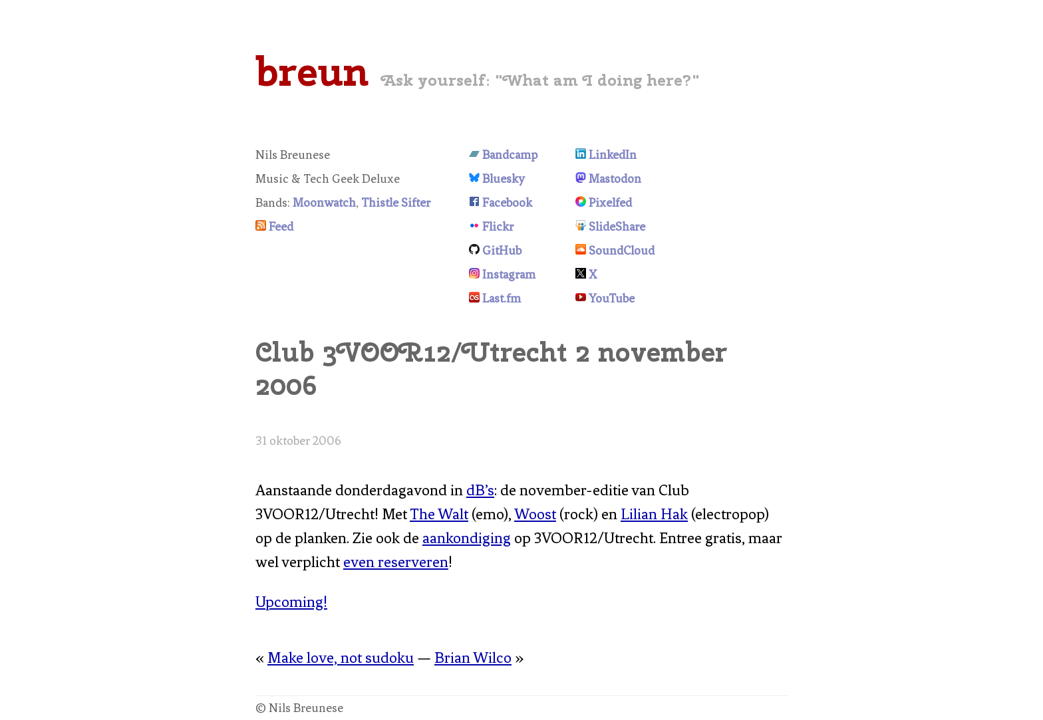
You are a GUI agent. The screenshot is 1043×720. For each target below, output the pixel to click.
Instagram (508, 274)
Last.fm (501, 298)
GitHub (502, 250)
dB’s (480, 490)
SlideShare (617, 226)
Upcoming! (291, 602)
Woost (535, 514)
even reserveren (395, 562)
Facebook (507, 202)
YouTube (612, 298)
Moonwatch (324, 202)
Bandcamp (509, 155)
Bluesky (503, 179)
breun (312, 71)
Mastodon (615, 179)
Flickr (498, 226)
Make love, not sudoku (340, 658)
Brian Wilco (473, 658)
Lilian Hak (654, 514)
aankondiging (466, 538)
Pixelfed (610, 202)
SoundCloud (622, 250)
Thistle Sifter (395, 202)
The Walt (439, 514)
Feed (281, 226)
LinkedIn (613, 155)
